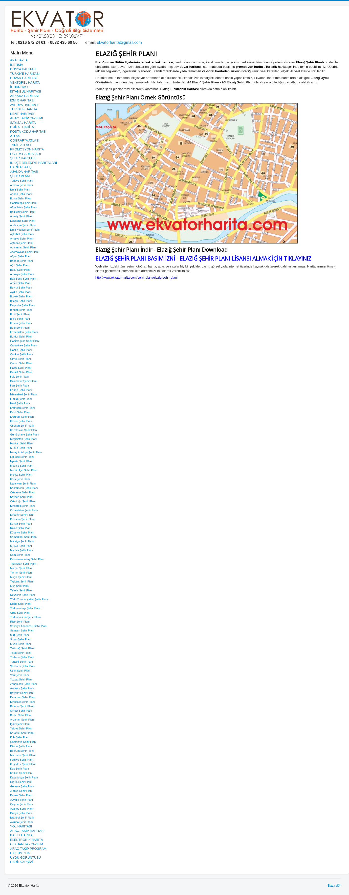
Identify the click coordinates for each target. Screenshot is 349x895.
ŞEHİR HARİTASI (22, 158)
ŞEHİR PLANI (20, 176)
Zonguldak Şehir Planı (23, 683)
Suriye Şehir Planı (21, 545)
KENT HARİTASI (22, 114)
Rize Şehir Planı (20, 621)
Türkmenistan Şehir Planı (25, 617)
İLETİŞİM (16, 65)
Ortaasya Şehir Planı (22, 492)
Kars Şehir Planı (20, 479)
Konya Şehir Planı (21, 523)
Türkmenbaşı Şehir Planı (25, 608)
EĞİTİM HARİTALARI (25, 154)
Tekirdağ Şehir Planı (22, 648)
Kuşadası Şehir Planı (23, 764)
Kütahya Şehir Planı (22, 532)
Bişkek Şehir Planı (21, 296)
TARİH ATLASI (20, 145)
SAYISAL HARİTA (23, 122)
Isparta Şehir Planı (21, 461)
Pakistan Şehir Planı (22, 519)
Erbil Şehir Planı (20, 314)
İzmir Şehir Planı (20, 189)
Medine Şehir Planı (21, 465)
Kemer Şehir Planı (21, 795)
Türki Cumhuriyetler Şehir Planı (29, 599)
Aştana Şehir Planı (21, 243)
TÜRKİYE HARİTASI (25, 73)
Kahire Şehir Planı (21, 421)
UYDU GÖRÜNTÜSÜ (25, 857)
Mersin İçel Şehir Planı (23, 470)
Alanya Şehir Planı (21, 790)
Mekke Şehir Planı (21, 474)
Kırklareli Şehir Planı (22, 505)
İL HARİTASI (19, 87)
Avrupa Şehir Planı (21, 822)
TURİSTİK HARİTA (23, 109)
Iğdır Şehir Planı (20, 724)
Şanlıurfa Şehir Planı (22, 666)
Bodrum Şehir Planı (22, 750)
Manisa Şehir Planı (21, 550)
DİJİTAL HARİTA (22, 127)
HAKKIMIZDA (20, 853)
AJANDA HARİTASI (24, 171)
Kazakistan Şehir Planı (24, 430)
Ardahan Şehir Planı (22, 719)
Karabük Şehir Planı (22, 732)
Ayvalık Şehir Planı (21, 799)
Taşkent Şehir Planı (22, 581)
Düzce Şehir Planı (21, 746)
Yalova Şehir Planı (21, 728)
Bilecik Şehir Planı (21, 300)
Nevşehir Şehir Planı (22, 594)
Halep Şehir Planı (20, 367)
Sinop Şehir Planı (20, 639)
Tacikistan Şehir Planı (23, 563)
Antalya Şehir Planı (21, 238)
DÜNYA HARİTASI (23, 69)
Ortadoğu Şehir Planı (23, 501)
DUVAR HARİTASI (23, 78)
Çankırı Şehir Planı (21, 354)
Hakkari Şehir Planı (21, 443)
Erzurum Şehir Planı (22, 416)
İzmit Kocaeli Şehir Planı (25, 229)
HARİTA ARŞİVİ (21, 862)
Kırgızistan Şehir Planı (23, 438)
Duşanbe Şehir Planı (22, 305)
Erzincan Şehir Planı (22, 407)
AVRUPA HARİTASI (24, 105)
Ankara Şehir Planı (21, 185)
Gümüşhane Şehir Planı (24, 434)
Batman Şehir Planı (22, 706)
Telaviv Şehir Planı (21, 590)
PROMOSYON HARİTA (27, 149)
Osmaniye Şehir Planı (23, 741)
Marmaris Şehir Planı (23, 755)
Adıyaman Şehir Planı (23, 247)
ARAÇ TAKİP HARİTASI (27, 831)
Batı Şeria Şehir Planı (23, 278)
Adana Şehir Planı (21, 194)
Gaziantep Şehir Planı (23, 202)
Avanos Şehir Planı (21, 808)
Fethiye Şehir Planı (21, 759)
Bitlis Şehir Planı (20, 318)
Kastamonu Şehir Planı (24, 487)
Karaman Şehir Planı (22, 697)
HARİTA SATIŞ (20, 167)
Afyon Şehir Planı (20, 256)
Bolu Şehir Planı (20, 327)
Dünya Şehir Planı (21, 813)
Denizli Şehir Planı (21, 372)
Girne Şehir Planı (20, 358)
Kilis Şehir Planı (19, 737)
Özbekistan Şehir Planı (24, 510)
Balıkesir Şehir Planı (22, 211)
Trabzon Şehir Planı (22, 657)
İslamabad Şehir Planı (23, 394)
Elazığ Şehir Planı (21, 398)
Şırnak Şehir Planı (21, 710)
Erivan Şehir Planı (21, 323)
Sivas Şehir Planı (20, 643)
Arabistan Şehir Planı (23, 225)
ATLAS (15, 136)
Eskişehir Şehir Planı (22, 220)
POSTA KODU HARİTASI (28, 131)
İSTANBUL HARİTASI (25, 91)
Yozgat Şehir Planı (21, 679)
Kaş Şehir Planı (19, 768)
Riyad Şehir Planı (20, 528)
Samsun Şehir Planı (22, 630)
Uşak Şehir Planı (20, 670)
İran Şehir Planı (19, 385)
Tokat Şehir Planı (20, 652)
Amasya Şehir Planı (22, 274)
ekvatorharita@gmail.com (119, 42)
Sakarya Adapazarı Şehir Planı (28, 626)
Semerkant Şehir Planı (23, 536)
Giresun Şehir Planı (22, 425)
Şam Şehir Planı (20, 554)
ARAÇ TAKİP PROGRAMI (28, 848)
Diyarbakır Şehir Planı (23, 381)
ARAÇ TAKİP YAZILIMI (26, 118)
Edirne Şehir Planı (21, 389)
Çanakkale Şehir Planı (23, 345)
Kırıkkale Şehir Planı (22, 701)
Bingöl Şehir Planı (21, 309)
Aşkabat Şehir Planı (22, 234)
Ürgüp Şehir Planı (21, 781)
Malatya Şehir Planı (22, 541)
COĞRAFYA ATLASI (24, 140)
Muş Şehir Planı (19, 585)
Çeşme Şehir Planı (21, 804)
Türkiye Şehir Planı (21, 180)
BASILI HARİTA (21, 835)
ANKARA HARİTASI (24, 96)
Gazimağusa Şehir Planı (25, 340)
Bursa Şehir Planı (20, 198)
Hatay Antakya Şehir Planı (26, 452)
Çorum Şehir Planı (21, 363)
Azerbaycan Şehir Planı (24, 251)
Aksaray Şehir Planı (22, 688)
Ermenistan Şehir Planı (24, 332)
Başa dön (334, 885)
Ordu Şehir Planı (20, 612)
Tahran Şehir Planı (21, 572)
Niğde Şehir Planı (20, 603)
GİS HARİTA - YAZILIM (26, 844)
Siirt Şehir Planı (19, 634)
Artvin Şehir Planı (20, 283)
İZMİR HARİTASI (22, 100)
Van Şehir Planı (19, 675)
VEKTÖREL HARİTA (25, 82)
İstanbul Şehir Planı (22, 817)
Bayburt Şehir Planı (22, 692)
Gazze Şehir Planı (21, 349)
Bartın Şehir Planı (20, 715)
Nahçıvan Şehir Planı (23, 483)
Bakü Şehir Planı (20, 269)
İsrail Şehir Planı (20, 403)
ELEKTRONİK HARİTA (26, 840)
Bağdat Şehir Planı (21, 260)
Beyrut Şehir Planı (21, 287)
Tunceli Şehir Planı (21, 661)
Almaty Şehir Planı (21, 216)
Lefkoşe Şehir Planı (22, 456)
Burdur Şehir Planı (21, 336)
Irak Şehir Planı (19, 376)
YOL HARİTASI (21, 826)
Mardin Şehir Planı (21, 568)
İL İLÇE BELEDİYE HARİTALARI (33, 163)
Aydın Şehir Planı (20, 291)
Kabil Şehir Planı (20, 412)
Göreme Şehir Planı (22, 786)
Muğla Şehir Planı (21, 577)
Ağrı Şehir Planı (19, 265)
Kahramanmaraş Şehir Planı (27, 559)
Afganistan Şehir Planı (23, 207)
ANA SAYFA (19, 60)
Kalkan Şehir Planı (21, 773)
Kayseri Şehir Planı (21, 496)
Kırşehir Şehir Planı (22, 514)
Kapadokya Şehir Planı (24, 777)
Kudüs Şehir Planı (21, 447)
